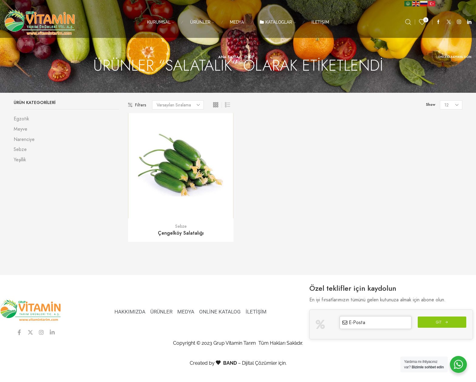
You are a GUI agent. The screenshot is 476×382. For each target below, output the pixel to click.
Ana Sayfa (228, 57)
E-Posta (357, 322)
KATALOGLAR (278, 22)
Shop (249, 57)
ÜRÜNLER (202, 22)
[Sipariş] (178, 104)
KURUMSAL (160, 22)
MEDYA (237, 22)
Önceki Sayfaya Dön (454, 57)
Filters (137, 105)
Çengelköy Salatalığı (181, 233)
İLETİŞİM (320, 22)
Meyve (20, 129)
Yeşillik (20, 159)
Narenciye (24, 139)
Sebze (181, 226)
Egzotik (21, 119)
